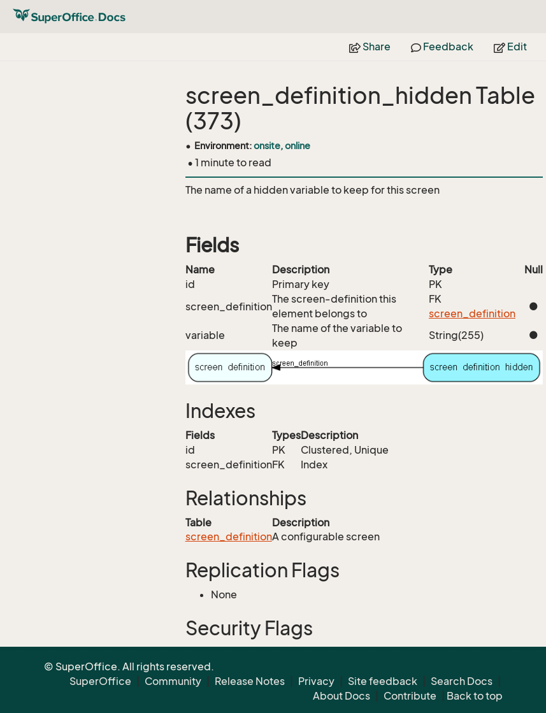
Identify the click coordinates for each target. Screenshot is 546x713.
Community (173, 681)
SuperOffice (100, 681)
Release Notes (250, 681)
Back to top (475, 695)
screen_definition (472, 313)
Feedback (442, 46)
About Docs (341, 695)
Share (370, 46)
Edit (510, 46)
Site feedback (382, 681)
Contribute (410, 695)
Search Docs (461, 681)
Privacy (316, 681)
